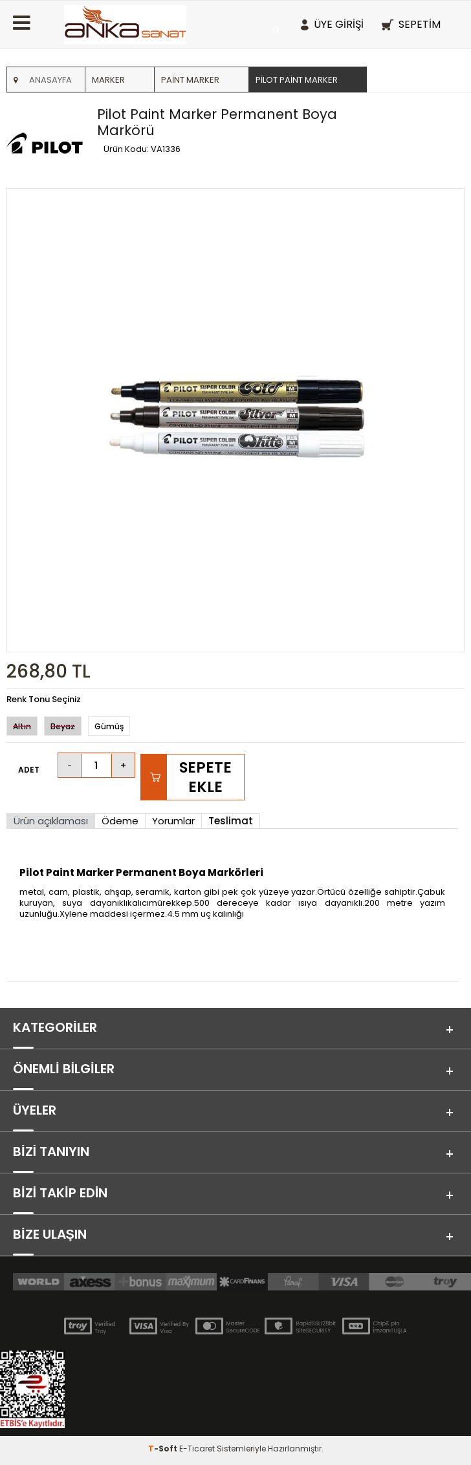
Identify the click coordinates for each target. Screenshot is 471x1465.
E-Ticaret (197, 1448)
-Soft (163, 1448)
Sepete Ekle (205, 777)
